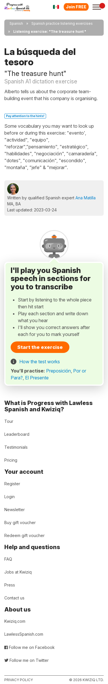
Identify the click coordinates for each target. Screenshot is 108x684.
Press (9, 584)
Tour (8, 421)
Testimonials (16, 447)
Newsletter (14, 509)
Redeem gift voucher (24, 535)
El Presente (37, 378)
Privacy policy (18, 680)
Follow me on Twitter (26, 660)
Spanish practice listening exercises (62, 23)
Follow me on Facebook (29, 647)
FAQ (8, 559)
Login (9, 496)
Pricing (10, 460)
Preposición (58, 371)
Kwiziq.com (14, 621)
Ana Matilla (85, 197)
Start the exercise (40, 347)
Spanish (16, 23)
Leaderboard (16, 434)
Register (12, 483)
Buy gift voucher (20, 522)
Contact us (14, 597)
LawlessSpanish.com (23, 634)
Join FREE (76, 6)
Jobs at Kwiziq (18, 572)
